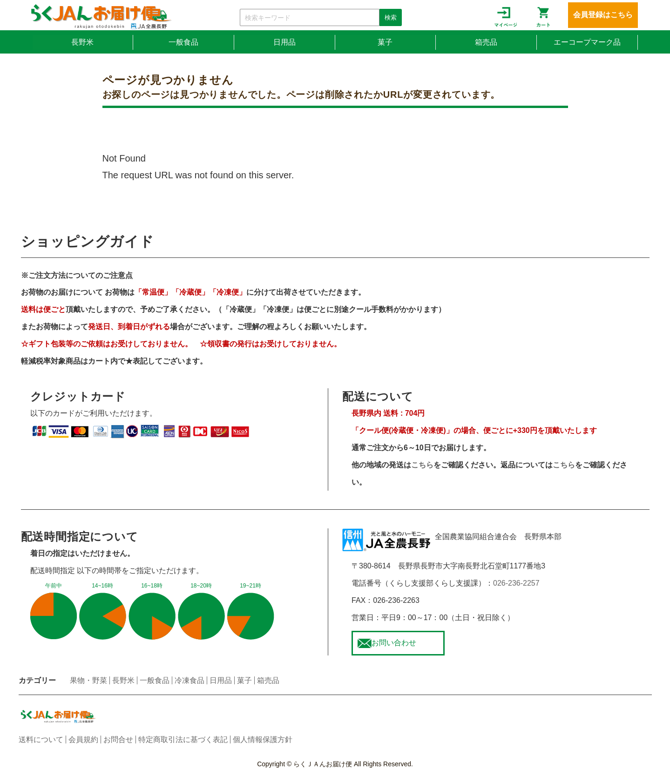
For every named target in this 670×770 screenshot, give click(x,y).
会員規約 (83, 739)
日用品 (284, 42)
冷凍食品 (189, 680)
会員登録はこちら (603, 15)
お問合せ (118, 739)
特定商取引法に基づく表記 (183, 739)
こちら (422, 465)
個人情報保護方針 (262, 739)
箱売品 (486, 42)
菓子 (385, 42)
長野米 (82, 42)
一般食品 (183, 42)
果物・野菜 (88, 680)
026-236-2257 (516, 583)
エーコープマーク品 (587, 42)
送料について (41, 739)
